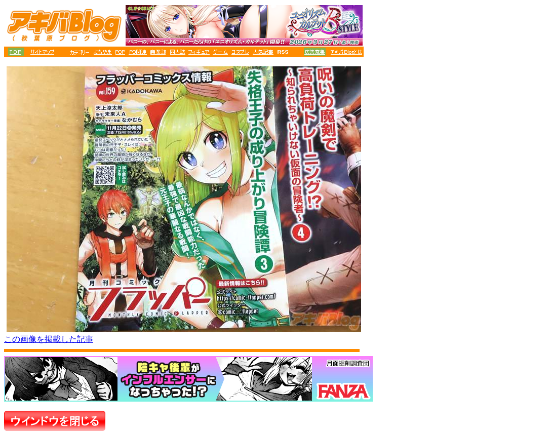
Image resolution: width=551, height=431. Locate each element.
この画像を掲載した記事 (48, 339)
